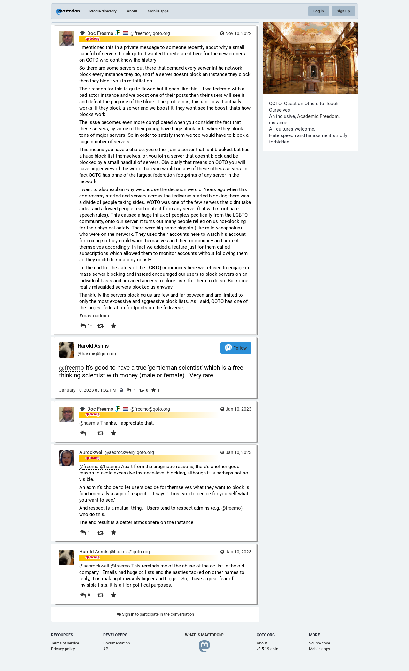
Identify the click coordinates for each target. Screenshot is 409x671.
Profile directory (103, 11)
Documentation (116, 643)
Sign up (343, 11)
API (106, 649)
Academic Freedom (318, 116)
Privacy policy (63, 649)
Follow (236, 347)
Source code (319, 643)
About (132, 11)
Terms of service (65, 643)
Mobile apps (158, 11)
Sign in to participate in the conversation (155, 614)
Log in (318, 11)
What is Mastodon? (204, 635)
